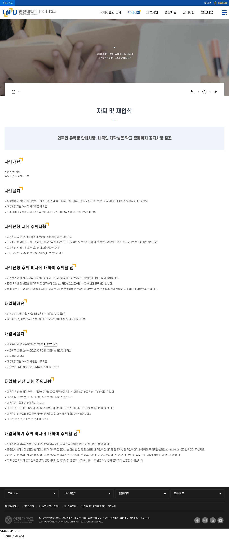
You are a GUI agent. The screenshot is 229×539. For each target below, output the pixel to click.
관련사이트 (124, 493)
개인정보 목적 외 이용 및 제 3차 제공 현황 (98, 506)
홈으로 (13, 92)
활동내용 (207, 12)
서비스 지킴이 (69, 493)
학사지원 (134, 12)
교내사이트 (179, 493)
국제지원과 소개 (110, 12)
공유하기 (215, 92)
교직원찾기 (29, 506)
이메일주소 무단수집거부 (49, 506)
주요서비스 (13, 493)
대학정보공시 (69, 506)
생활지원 (170, 12)
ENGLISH (222, 2)
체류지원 (152, 12)
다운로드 (48, 344)
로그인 (207, 2)
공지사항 (189, 12)
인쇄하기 (193, 92)
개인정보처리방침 (12, 506)
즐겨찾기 (204, 92)
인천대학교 (7, 2)
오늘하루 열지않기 (14, 536)
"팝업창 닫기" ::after (10, 531)
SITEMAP (224, 12)
